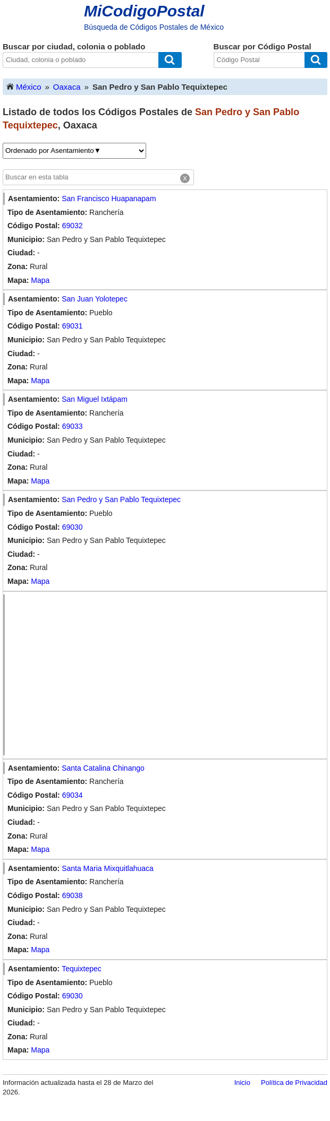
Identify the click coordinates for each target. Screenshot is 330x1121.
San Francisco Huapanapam (109, 198)
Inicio (242, 1082)
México (23, 86)
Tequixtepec (81, 968)
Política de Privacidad (294, 1082)
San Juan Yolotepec (95, 299)
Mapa (40, 280)
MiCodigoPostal (144, 11)
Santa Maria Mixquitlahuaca (108, 868)
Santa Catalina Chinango (103, 768)
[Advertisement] (167, 675)
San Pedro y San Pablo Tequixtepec (121, 499)
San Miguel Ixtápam (95, 399)
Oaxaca (67, 86)
